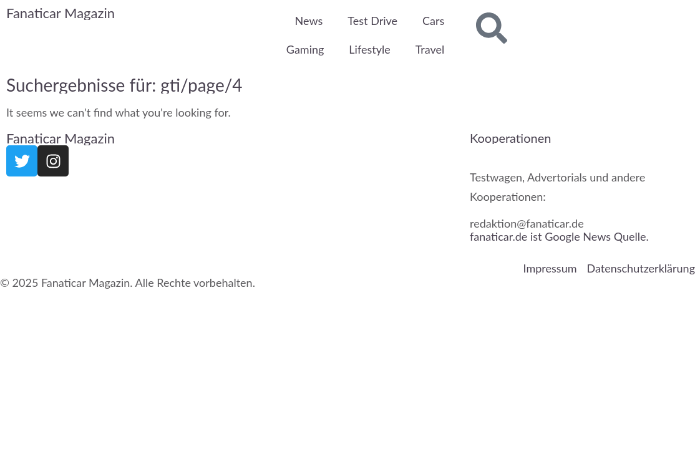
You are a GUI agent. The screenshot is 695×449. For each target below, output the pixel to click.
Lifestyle (370, 49)
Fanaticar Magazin (60, 12)
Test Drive (373, 20)
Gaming (305, 49)
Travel (430, 49)
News (309, 20)
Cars (433, 20)
